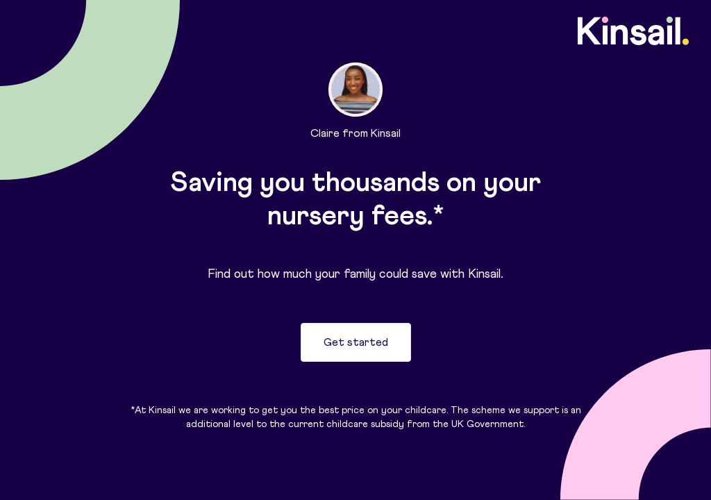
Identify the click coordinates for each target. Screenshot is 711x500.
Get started (356, 342)
